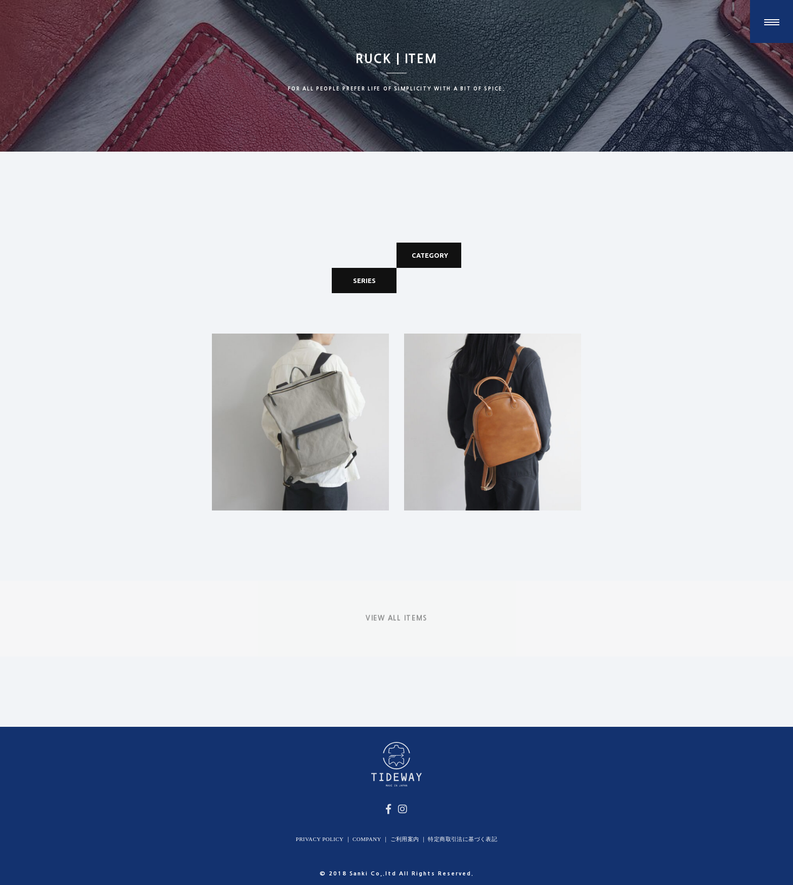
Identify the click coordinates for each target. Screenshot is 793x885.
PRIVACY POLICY (320, 839)
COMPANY (367, 839)
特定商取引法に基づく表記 (462, 839)
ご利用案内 (404, 839)
